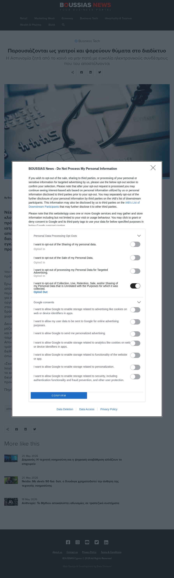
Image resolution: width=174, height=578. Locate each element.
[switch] (135, 244)
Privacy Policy (108, 409)
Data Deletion (65, 409)
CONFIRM (59, 395)
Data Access (86, 409)
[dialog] (87, 289)
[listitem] (87, 236)
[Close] (154, 169)
